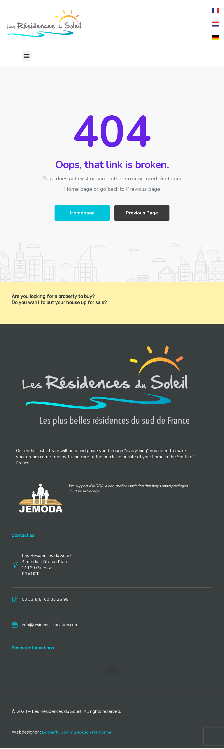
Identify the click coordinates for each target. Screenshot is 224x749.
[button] (27, 57)
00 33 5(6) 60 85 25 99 (45, 600)
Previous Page (142, 214)
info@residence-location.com (50, 625)
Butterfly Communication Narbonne (77, 733)
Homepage (82, 214)
